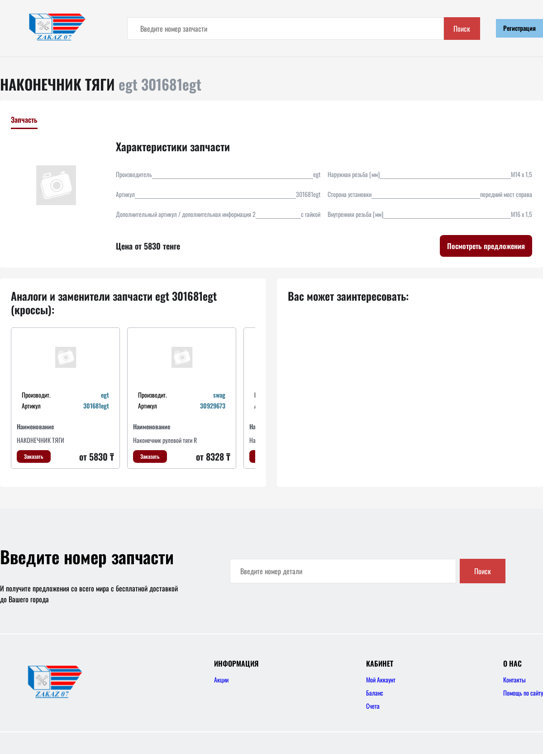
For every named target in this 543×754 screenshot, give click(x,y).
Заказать (33, 456)
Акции (221, 679)
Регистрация (519, 28)
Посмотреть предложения (486, 245)
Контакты (514, 679)
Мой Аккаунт (380, 679)
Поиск (461, 28)
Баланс (374, 692)
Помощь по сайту (523, 692)
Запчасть (24, 119)
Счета (373, 706)
